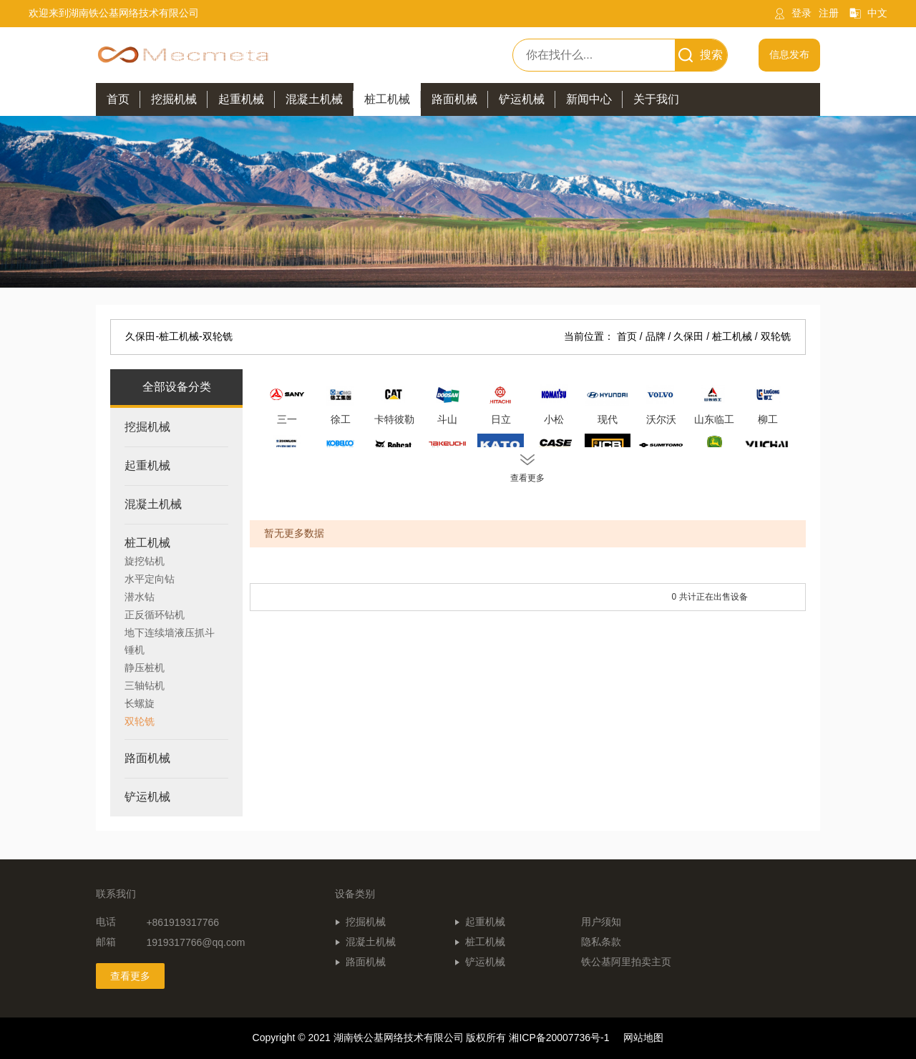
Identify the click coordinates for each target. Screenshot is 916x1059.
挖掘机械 (366, 921)
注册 (829, 13)
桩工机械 (485, 941)
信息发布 (789, 54)
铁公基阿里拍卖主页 (626, 961)
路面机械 (366, 961)
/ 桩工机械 (730, 336)
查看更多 (130, 976)
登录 (801, 13)
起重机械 (485, 921)
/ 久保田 (687, 336)
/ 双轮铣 (773, 336)
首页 (118, 99)
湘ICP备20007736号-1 (559, 1037)
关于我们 (656, 99)
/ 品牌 (654, 336)
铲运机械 (485, 961)
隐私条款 (601, 941)
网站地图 (643, 1037)
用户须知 (601, 921)
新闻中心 (589, 99)
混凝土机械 (371, 941)
